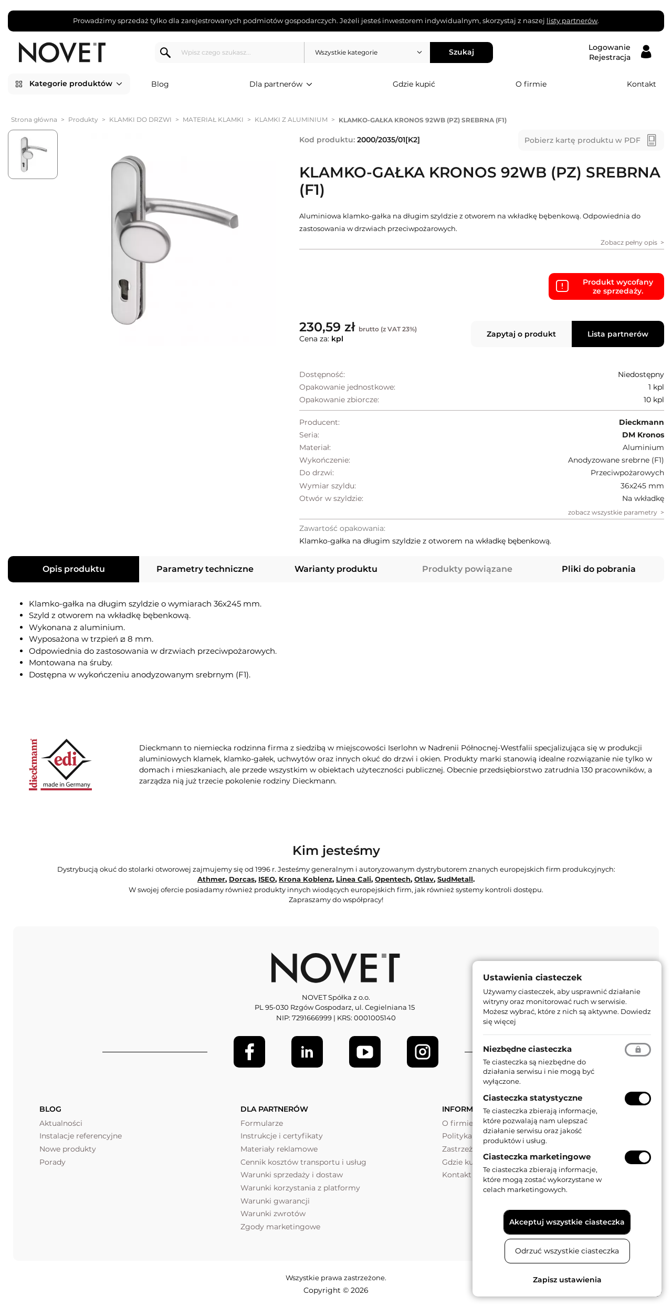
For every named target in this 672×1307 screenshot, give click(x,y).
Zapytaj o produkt (521, 334)
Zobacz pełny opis (629, 242)
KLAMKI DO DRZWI (140, 119)
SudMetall (455, 879)
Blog (160, 84)
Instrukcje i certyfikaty (281, 1136)
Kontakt (641, 84)
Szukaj (461, 52)
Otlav (424, 879)
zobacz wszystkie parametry (612, 512)
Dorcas (242, 879)
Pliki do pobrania (599, 569)
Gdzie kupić (414, 84)
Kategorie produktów (75, 84)
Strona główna (34, 119)
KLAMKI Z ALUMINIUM (291, 119)
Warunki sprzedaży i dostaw (291, 1174)
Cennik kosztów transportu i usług (303, 1162)
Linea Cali (353, 879)
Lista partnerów (617, 334)
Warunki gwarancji (275, 1201)
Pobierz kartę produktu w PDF (582, 140)
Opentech (393, 879)
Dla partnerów (280, 84)
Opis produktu (74, 569)
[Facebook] (249, 1052)
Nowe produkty (67, 1149)
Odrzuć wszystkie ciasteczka (567, 1251)
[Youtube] (365, 1052)
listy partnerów (572, 20)
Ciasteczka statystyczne (532, 1098)
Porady (52, 1162)
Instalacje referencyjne (80, 1136)
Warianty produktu (336, 569)
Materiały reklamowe (279, 1149)
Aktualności (60, 1123)
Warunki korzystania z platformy (300, 1188)
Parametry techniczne (205, 569)
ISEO (266, 879)
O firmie (531, 84)
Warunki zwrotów (273, 1213)
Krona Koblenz (305, 879)
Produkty (83, 119)
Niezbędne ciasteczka (527, 1049)
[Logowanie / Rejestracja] (619, 52)
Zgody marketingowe (280, 1226)
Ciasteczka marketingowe (537, 1157)
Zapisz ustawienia (567, 1279)
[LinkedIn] (307, 1052)
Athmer (211, 879)
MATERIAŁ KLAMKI (213, 119)
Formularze (261, 1123)
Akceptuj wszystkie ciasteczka (567, 1222)
